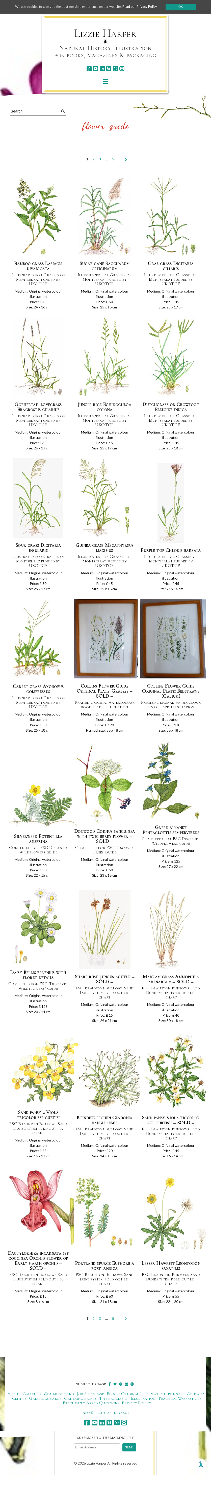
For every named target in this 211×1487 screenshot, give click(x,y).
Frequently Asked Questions (91, 1414)
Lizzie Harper (105, 33)
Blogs (113, 1405)
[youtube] (95, 68)
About (13, 1405)
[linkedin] (102, 68)
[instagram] (121, 68)
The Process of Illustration (127, 1410)
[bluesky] (108, 68)
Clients (19, 1410)
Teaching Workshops (179, 1410)
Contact (195, 1405)
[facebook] (89, 68)
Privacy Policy (136, 1414)
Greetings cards (45, 1410)
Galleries (32, 1405)
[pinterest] (115, 68)
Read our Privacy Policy (144, 7)
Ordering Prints (80, 1410)
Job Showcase (90, 1405)
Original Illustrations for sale (152, 1405)
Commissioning (59, 1405)
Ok (186, 7)
